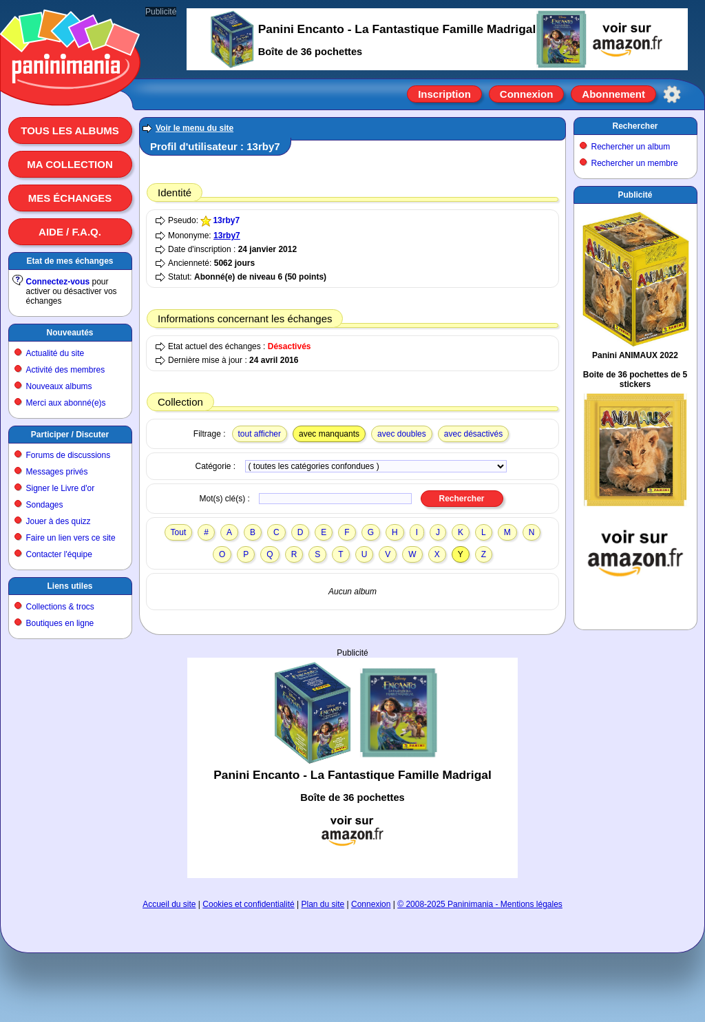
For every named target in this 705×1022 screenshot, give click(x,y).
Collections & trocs (60, 607)
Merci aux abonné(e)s (66, 403)
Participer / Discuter (70, 434)
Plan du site (323, 904)
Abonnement (613, 94)
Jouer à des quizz (58, 521)
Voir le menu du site (194, 128)
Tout (179, 532)
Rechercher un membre (634, 163)
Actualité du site (55, 353)
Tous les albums (70, 130)
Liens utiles (69, 586)
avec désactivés (473, 434)
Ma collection (69, 164)
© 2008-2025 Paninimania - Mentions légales (479, 904)
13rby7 (226, 220)
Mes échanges (70, 198)
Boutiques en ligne (60, 623)
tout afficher (259, 434)
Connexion (527, 94)
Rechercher (634, 126)
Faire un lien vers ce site (71, 538)
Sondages (44, 505)
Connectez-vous (58, 281)
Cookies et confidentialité (248, 904)
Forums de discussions (68, 455)
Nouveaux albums (59, 386)
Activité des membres (65, 370)
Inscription (444, 94)
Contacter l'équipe (59, 554)
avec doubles (401, 434)
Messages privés (57, 472)
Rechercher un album (631, 147)
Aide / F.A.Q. (70, 232)
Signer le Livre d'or (60, 488)
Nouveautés (69, 332)
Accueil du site (169, 904)
